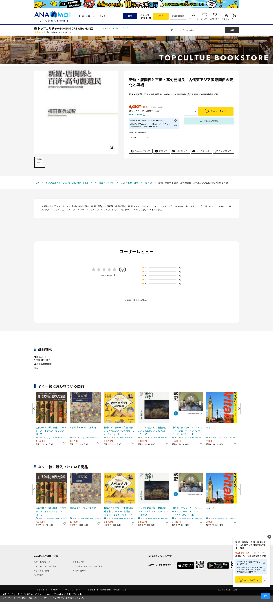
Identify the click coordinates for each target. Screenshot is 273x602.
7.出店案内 (38, 575)
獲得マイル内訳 (135, 114)
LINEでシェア (182, 151)
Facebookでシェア (142, 151)
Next (239, 408)
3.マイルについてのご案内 (45, 566)
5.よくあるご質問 (41, 570)
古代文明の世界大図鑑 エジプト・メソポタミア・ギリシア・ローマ (51, 430)
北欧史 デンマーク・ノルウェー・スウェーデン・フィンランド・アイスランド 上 (187, 430)
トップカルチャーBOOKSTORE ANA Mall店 (65, 28)
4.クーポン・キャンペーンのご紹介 (87, 566)
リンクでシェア (225, 151)
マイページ (193, 19)
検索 (130, 16)
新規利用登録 (178, 16)
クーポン (204, 19)
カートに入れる (251, 579)
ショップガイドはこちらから (115, 28)
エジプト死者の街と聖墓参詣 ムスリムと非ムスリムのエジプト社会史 (153, 430)
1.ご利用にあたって (42, 562)
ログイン (161, 16)
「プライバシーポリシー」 (53, 597)
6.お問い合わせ (79, 570)
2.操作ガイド (78, 562)
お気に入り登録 (210, 120)
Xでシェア (163, 151)
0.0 (122, 269)
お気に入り (215, 19)
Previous (34, 408)
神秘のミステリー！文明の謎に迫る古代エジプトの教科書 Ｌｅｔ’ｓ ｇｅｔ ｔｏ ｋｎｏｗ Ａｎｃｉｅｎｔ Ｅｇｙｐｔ (119, 431)
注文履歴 (225, 19)
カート (234, 19)
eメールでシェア (203, 151)
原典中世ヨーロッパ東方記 (83, 427)
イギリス (210, 427)
